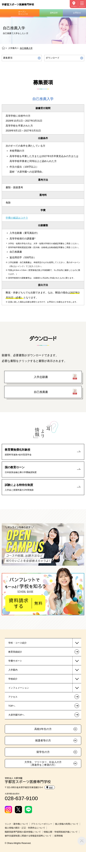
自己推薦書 (41, 391)
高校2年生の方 (43, 729)
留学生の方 (43, 752)
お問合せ (77, 13)
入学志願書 (41, 376)
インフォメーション (18, 688)
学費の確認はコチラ (17, 217)
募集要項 (7, 57)
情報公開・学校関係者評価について (61, 832)
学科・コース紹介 (17, 643)
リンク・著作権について (16, 824)
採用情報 (58, 836)
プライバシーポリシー (41, 824)
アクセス (74, 6)
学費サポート (15, 661)
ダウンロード (52, 57)
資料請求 (54, 13)
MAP (49, 787)
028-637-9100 (21, 798)
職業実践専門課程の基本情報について (23, 832)
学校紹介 (13, 679)
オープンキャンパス (23, 13)
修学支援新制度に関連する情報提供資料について (28, 836)
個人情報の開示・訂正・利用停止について (25, 828)
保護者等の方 (43, 740)
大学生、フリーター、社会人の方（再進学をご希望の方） (43, 763)
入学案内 (12, 48)
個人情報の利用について (66, 824)
